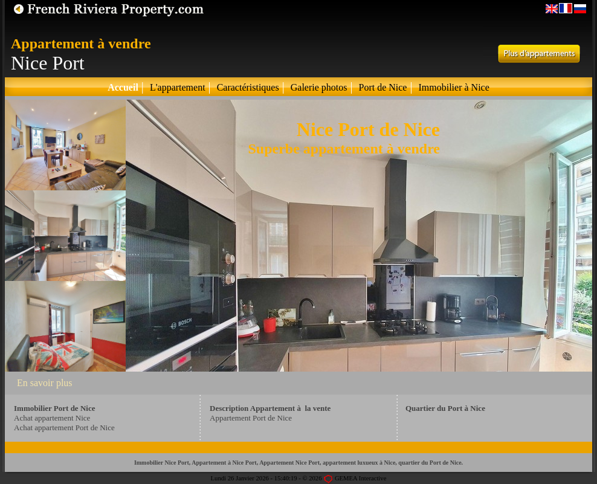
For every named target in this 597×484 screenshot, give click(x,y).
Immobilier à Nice (453, 87)
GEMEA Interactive (361, 478)
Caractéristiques (248, 87)
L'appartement (177, 87)
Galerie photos (319, 87)
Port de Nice (382, 87)
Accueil (123, 87)
